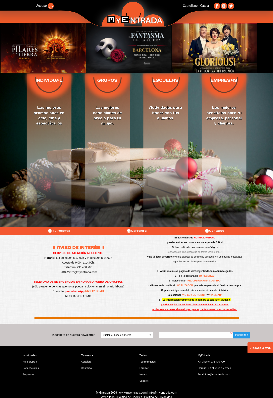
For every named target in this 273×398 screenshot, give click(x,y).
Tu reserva (58, 230)
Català (204, 6)
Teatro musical (147, 361)
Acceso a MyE (260, 348)
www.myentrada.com (203, 271)
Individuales (30, 355)
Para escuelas (31, 368)
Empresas (28, 374)
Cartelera (136, 230)
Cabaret (143, 380)
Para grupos (30, 361)
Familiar (143, 368)
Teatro (143, 355)
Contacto (214, 230)
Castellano (190, 6)
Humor (143, 374)
